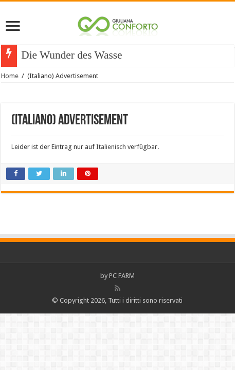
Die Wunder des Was (67, 55)
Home (10, 76)
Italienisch (111, 147)
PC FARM (122, 276)
